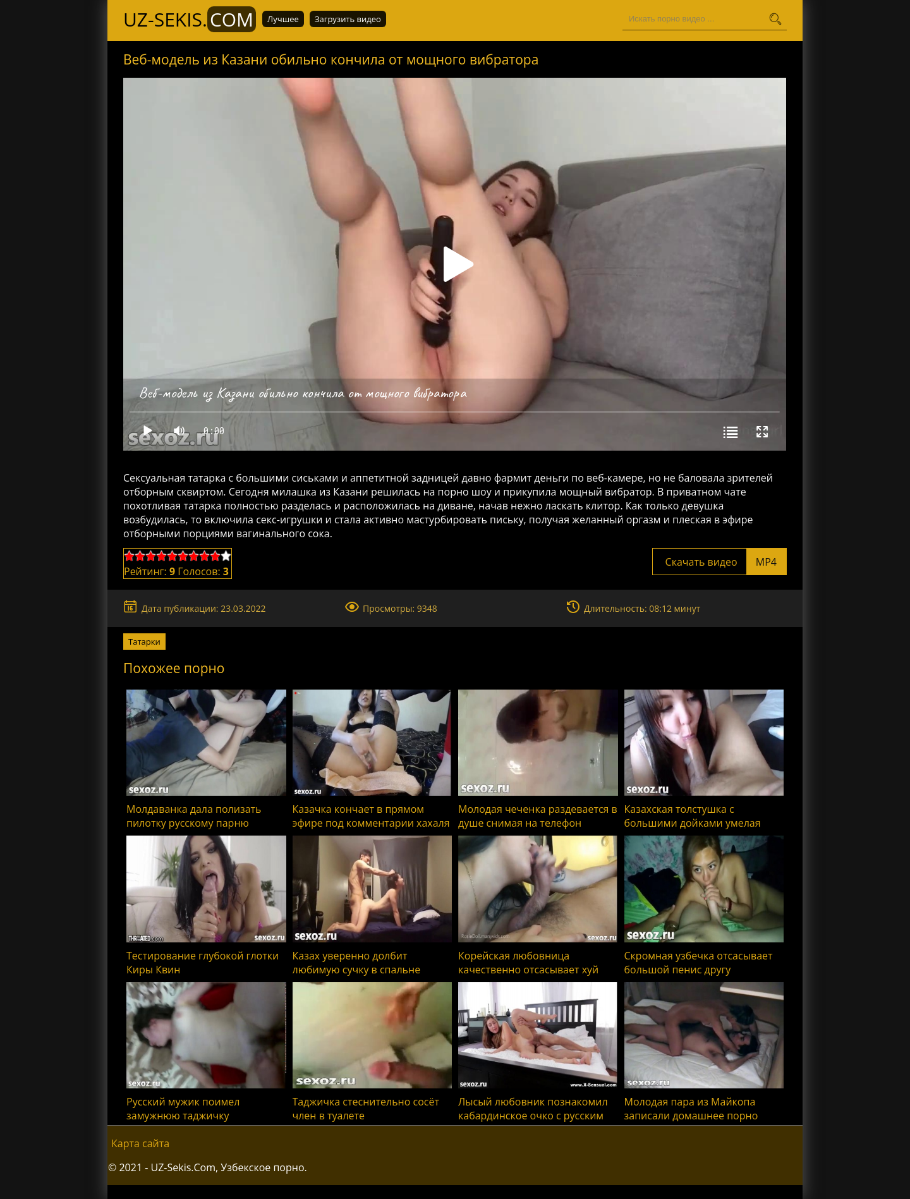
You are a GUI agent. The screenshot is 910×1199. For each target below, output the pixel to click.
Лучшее (283, 19)
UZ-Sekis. (189, 19)
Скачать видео (719, 562)
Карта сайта (140, 1143)
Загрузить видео (348, 19)
